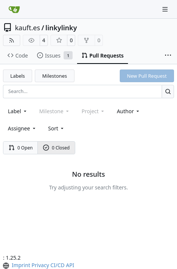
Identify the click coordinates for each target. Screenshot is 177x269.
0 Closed (56, 148)
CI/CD (58, 265)
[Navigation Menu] (165, 9)
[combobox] (18, 111)
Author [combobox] (128, 111)
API (70, 265)
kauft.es (27, 27)
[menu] (56, 128)
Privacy (40, 265)
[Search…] (168, 91)
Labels (17, 75)
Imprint (21, 265)
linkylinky (61, 27)
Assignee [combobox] (22, 128)
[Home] (14, 9)
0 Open (21, 148)
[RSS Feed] (11, 40)
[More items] (168, 55)
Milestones (54, 75)
